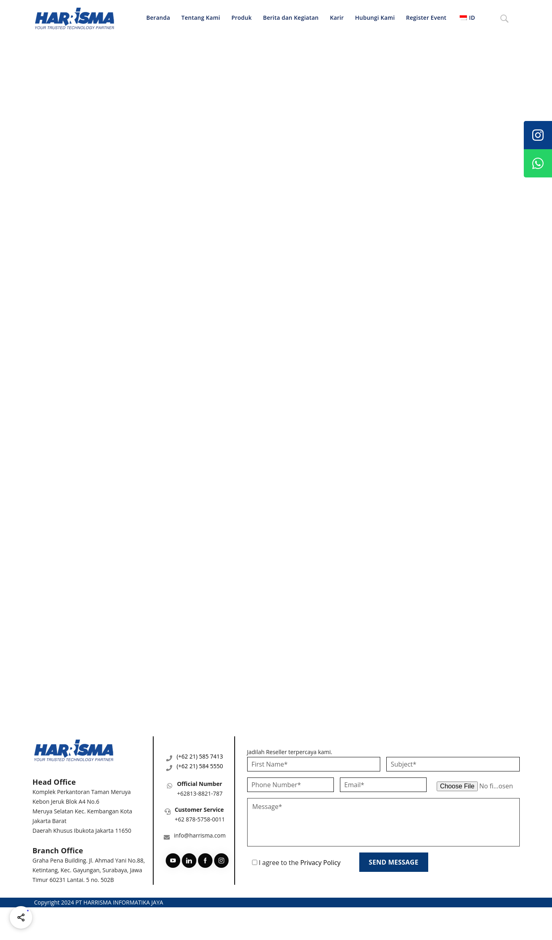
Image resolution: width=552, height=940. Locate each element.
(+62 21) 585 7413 (200, 756)
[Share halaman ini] (21, 917)
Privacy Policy (320, 862)
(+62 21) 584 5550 (200, 766)
